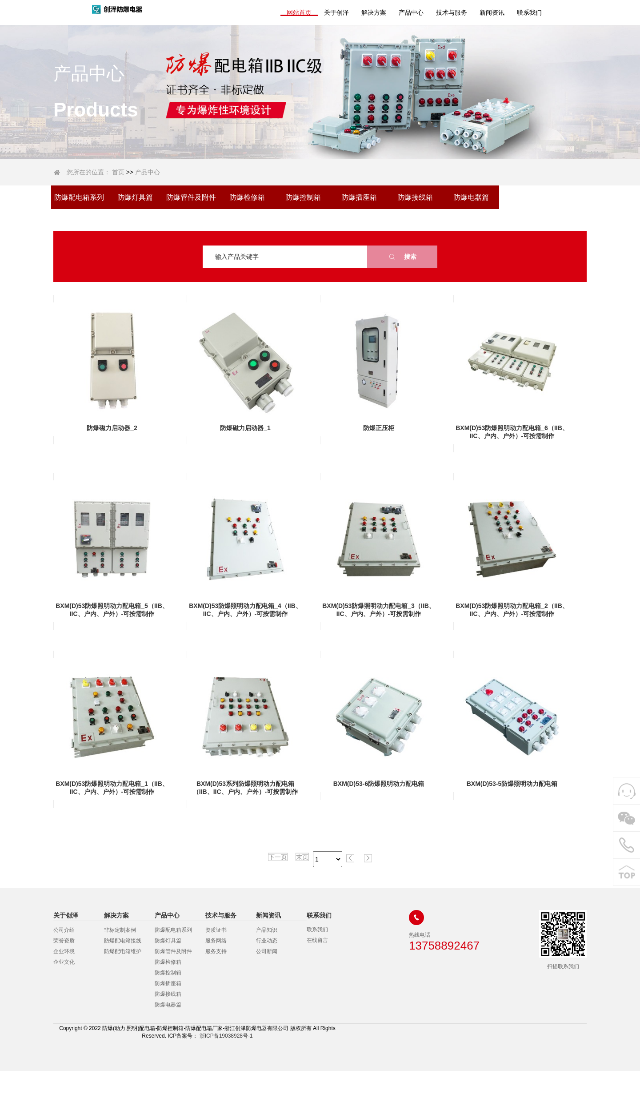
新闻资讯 (492, 12)
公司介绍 (64, 930)
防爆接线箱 (415, 197)
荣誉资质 (64, 941)
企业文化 (64, 962)
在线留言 (317, 940)
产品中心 (411, 12)
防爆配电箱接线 (122, 941)
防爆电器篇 (471, 197)
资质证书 (216, 930)
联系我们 (529, 12)
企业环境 (64, 951)
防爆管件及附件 (191, 197)
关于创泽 (336, 12)
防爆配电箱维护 (122, 951)
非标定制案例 (120, 930)
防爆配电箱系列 (79, 197)
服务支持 (216, 951)
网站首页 (299, 12)
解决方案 (373, 12)
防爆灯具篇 (135, 197)
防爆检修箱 (247, 197)
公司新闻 (266, 951)
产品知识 (266, 930)
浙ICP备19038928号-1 (225, 1036)
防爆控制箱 (303, 197)
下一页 (277, 881)
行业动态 (266, 941)
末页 (302, 881)
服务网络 (216, 941)
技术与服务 (451, 12)
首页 (118, 172)
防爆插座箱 (359, 197)
